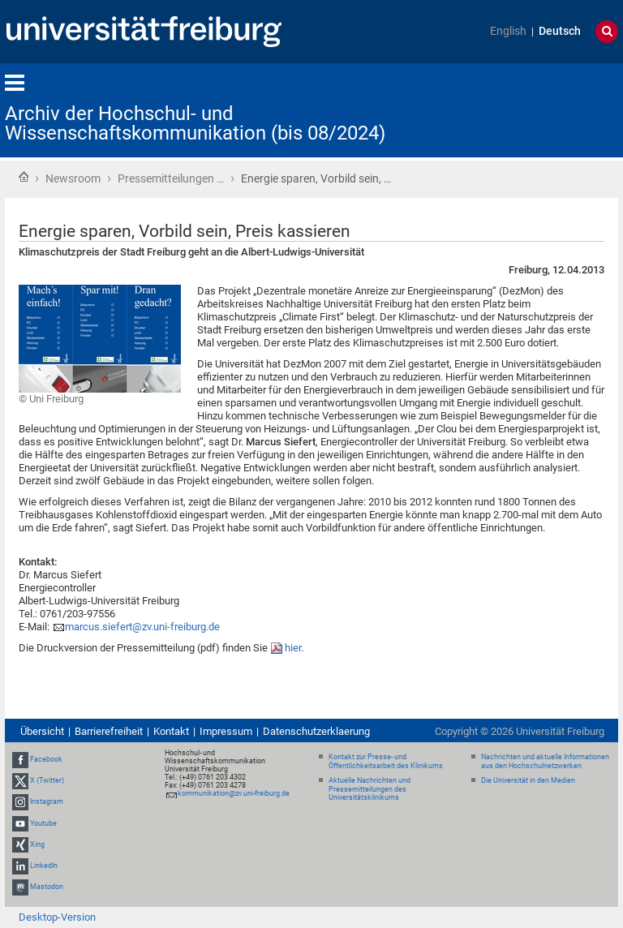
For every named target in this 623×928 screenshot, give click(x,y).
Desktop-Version (57, 917)
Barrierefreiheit (109, 731)
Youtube (43, 823)
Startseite (23, 177)
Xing (37, 844)
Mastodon (46, 887)
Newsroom (73, 178)
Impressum (226, 731)
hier (293, 648)
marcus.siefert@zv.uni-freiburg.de (142, 627)
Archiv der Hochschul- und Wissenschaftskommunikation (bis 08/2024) (195, 123)
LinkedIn (44, 865)
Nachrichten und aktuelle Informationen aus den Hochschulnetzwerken (545, 761)
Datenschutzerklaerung (316, 731)
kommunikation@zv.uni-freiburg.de (234, 793)
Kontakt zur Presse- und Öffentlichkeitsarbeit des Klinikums (386, 761)
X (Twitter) (47, 780)
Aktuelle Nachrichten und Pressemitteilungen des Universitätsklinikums (369, 789)
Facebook (46, 759)
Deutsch (560, 31)
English (508, 31)
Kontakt (171, 731)
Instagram (46, 802)
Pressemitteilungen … (171, 178)
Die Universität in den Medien (528, 780)
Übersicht (42, 731)
